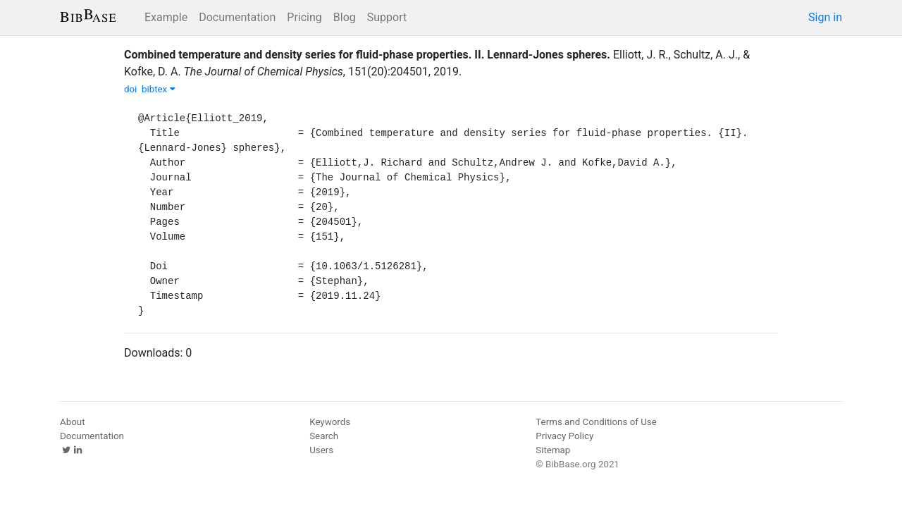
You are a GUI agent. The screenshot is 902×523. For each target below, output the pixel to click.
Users (321, 450)
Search (323, 436)
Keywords (329, 422)
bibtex (158, 89)
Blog (344, 17)
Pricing (304, 17)
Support (387, 17)
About (72, 422)
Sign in (825, 17)
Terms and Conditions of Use (596, 422)
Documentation (237, 17)
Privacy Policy (564, 436)
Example (165, 17)
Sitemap (553, 450)
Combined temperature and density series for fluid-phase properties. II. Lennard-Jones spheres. (367, 54)
